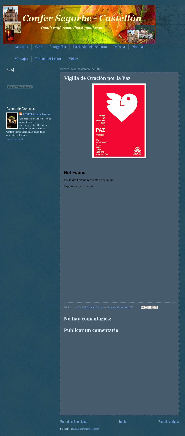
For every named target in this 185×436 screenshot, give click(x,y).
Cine (38, 47)
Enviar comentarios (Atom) (86, 429)
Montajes (21, 59)
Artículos (21, 47)
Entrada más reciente (73, 421)
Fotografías (57, 47)
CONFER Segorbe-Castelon (37, 114)
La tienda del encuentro (90, 47)
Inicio (123, 421)
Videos (73, 59)
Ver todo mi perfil (14, 139)
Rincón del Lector (48, 59)
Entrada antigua (168, 421)
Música (119, 47)
